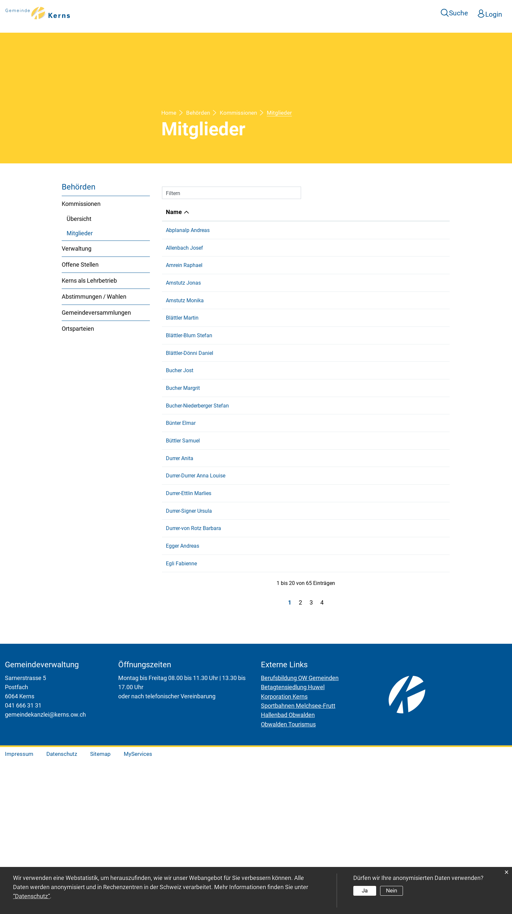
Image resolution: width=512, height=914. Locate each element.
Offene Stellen (80, 264)
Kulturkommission (350, 428)
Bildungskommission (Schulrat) (365, 409)
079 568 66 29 (428, 580)
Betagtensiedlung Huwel (293, 841)
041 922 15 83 (428, 230)
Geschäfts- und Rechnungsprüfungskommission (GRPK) (366, 473)
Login (494, 13)
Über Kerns (202, 13)
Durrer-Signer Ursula (189, 645)
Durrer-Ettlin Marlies (188, 580)
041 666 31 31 (23, 859)
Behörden (410, 13)
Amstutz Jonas (183, 283)
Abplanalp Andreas (188, 230)
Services (242, 13)
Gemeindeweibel (348, 230)
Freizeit (305, 13)
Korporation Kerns (284, 850)
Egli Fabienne (181, 708)
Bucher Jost (179, 400)
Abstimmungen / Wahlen (94, 296)
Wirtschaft (370, 13)
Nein (391, 891)
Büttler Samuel (183, 518)
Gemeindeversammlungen (96, 312)
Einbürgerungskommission (360, 580)
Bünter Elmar (181, 500)
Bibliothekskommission (356, 400)
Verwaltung (76, 248)
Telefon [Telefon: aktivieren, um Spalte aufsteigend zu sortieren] (422, 211)
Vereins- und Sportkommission (364, 364)
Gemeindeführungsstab (356, 590)
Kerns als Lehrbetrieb (89, 280)
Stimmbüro (342, 265)
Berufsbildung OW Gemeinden (300, 831)
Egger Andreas (182, 690)
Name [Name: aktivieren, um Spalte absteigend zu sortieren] (174, 211)
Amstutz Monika (185, 310)
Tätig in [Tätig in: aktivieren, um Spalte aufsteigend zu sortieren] (339, 211)
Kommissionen (81, 203)
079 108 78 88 (428, 400)
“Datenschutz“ (31, 896)
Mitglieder (97, 233)
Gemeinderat (344, 419)
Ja (365, 891)
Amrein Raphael (184, 265)
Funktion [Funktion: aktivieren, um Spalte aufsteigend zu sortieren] (234, 211)
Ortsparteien (78, 328)
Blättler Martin (182, 337)
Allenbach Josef (184, 248)
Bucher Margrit (183, 446)
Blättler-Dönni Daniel (189, 382)
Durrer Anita (179, 535)
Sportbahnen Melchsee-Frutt (298, 859)
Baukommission (348, 535)
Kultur (335, 13)
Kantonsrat (342, 248)
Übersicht (79, 218)
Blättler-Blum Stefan (189, 364)
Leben (274, 13)
